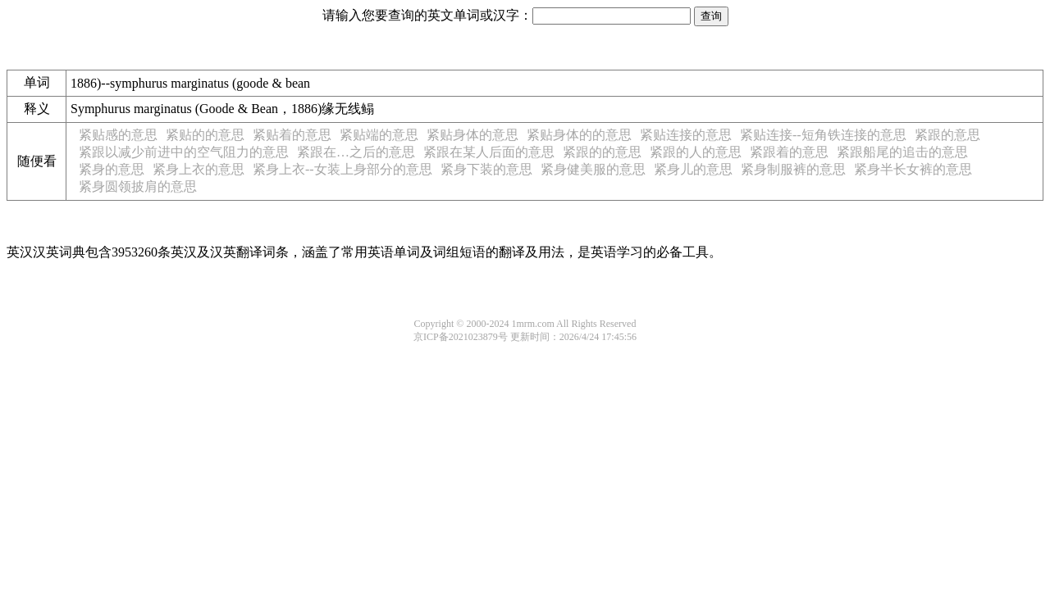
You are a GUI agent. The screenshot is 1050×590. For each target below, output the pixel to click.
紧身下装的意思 (486, 169)
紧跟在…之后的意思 (356, 152)
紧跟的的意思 (602, 152)
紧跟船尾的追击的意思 (902, 152)
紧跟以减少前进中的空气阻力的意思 (184, 152)
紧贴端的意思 (379, 135)
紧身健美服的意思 (593, 169)
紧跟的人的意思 (696, 152)
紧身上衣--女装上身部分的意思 (342, 169)
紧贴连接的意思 (686, 135)
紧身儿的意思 (693, 169)
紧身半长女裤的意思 (913, 169)
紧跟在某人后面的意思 (489, 152)
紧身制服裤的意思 (793, 169)
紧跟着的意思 (789, 152)
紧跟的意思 (947, 135)
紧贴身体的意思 (472, 135)
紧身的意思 (111, 169)
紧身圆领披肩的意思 (138, 186)
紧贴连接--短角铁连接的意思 (823, 135)
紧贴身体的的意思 (579, 135)
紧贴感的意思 (118, 135)
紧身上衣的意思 (198, 169)
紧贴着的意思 (292, 135)
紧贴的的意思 (205, 135)
